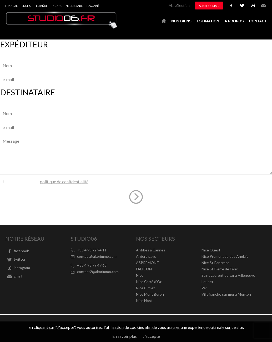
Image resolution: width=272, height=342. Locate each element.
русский (93, 5)
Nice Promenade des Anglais (225, 256)
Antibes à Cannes (150, 250)
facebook (231, 5)
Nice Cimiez (145, 288)
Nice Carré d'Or (149, 281)
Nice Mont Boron (150, 294)
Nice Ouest (211, 250)
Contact (258, 21)
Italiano (56, 5)
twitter (242, 5)
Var (204, 288)
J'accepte (151, 336)
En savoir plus (124, 336)
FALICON (144, 269)
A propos (234, 21)
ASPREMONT (147, 262)
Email (263, 5)
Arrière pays (146, 256)
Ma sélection (179, 5)
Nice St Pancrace (215, 262)
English (27, 5)
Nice (139, 275)
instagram (253, 5)
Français (11, 5)
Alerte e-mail (209, 5)
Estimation (208, 21)
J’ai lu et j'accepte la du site (52, 181)
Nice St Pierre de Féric (220, 269)
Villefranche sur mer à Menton (226, 294)
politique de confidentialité (64, 181)
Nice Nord (144, 300)
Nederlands (74, 5)
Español (41, 5)
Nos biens (181, 21)
